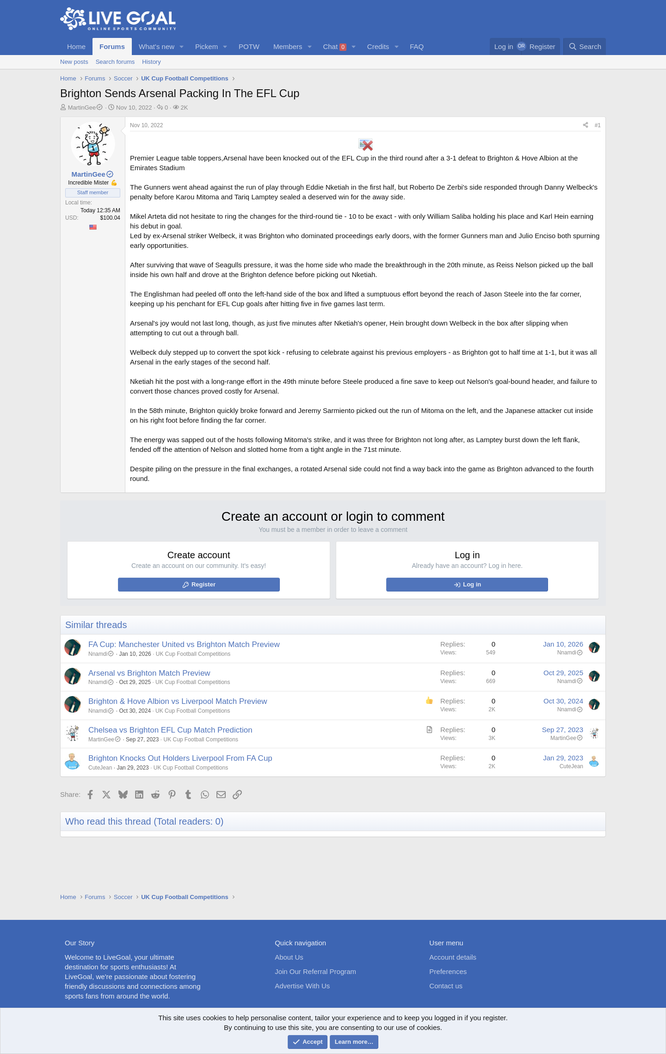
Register (203, 584)
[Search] (584, 46)
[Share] (586, 125)
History (151, 61)
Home (76, 46)
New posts (74, 61)
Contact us (445, 986)
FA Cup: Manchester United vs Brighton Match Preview (184, 644)
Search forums (115, 61)
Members (287, 46)
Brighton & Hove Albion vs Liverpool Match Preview (177, 701)
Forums (112, 46)
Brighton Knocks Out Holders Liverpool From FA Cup (180, 758)
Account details (452, 957)
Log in (472, 584)
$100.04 (110, 218)
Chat (334, 47)
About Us (289, 957)
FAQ (417, 46)
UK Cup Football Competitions (193, 654)
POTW (249, 46)
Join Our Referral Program (315, 971)
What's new (156, 46)
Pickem (206, 46)
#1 (598, 125)
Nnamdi (101, 654)
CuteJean (100, 767)
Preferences (448, 971)
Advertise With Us (302, 986)
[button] (181, 46)
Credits (378, 46)
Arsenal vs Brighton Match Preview (149, 673)
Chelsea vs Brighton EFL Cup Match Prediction (170, 730)
